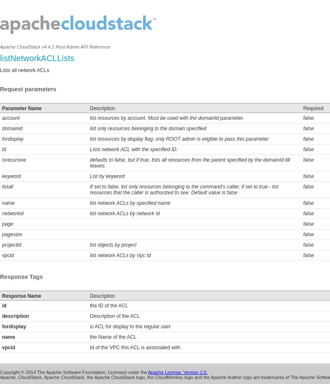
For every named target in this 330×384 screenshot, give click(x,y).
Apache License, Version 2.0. (177, 372)
